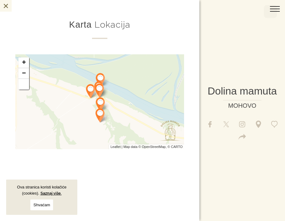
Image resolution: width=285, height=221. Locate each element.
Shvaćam (41, 205)
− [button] (24, 73)
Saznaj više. (51, 193)
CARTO (177, 147)
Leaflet (115, 147)
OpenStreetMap (154, 147)
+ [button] (24, 62)
